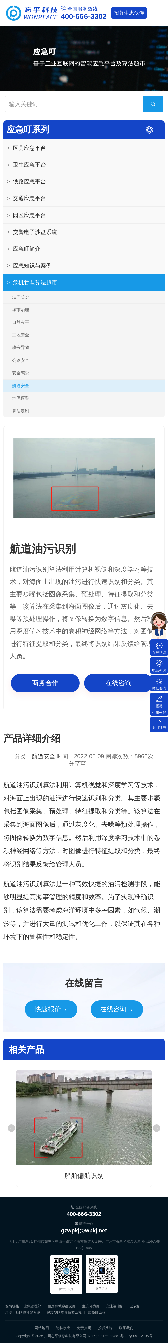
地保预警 (20, 398)
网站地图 (42, 1328)
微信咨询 (159, 688)
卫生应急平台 (26, 165)
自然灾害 (20, 322)
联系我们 (126, 1328)
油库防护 (20, 297)
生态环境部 (91, 1307)
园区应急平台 (26, 215)
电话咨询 (159, 670)
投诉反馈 (105, 1328)
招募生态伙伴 (159, 709)
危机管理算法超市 (32, 282)
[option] (84, 478)
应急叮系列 (28, 129)
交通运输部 (114, 1307)
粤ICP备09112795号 (136, 1336)
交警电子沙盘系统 (32, 232)
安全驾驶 (20, 373)
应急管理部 (32, 1307)
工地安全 (20, 335)
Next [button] (156, 1129)
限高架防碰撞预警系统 (64, 1313)
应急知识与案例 (29, 265)
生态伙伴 (129, 13)
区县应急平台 (26, 148)
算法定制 (20, 411)
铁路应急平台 (26, 181)
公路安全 (20, 360)
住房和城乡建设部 (62, 1307)
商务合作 (45, 683)
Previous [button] (11, 1129)
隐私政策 (63, 1328)
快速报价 (39, 1009)
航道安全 (20, 385)
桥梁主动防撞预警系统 (22, 1313)
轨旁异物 (20, 347)
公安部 (135, 1307)
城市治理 (20, 309)
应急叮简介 (23, 249)
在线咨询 (118, 683)
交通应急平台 (26, 198)
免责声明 (84, 1328)
